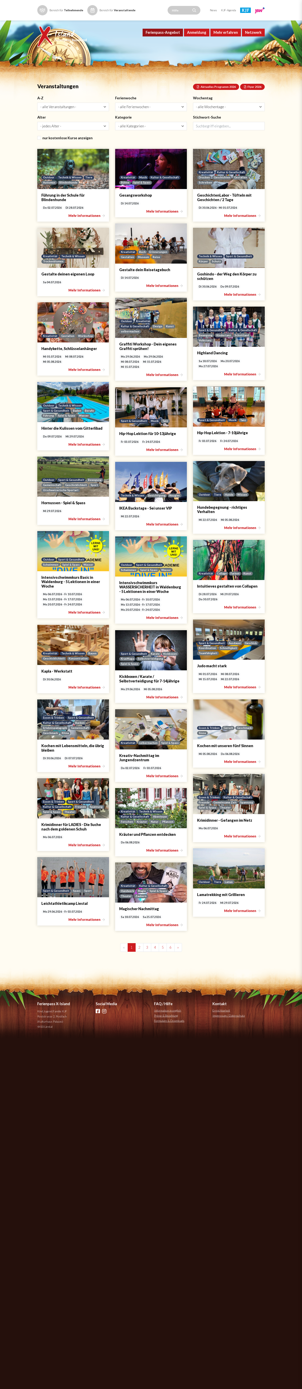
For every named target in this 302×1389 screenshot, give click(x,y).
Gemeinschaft (70, 660)
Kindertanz (185, 509)
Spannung (91, 1148)
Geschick (97, 906)
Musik (183, 192)
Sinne (46, 1078)
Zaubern (180, 1318)
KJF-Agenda (228, 10)
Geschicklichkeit (54, 665)
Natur (77, 1229)
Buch (65, 272)
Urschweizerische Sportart (61, 671)
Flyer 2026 (252, 101)
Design (80, 423)
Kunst (93, 423)
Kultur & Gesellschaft (205, 192)
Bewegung (167, 509)
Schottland (204, 509)
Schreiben (166, 273)
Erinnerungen (81, 272)
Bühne (164, 197)
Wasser (84, 519)
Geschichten (183, 268)
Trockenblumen (53, 353)
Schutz (177, 353)
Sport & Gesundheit (200, 348)
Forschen (49, 1229)
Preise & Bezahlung (166, 1031)
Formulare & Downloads (169, 1036)
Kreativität (167, 192)
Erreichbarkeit (221, 1026)
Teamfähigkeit (52, 917)
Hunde (191, 671)
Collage (184, 846)
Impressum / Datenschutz (228, 1031)
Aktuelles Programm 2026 (216, 101)
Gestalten (202, 268)
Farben (197, 846)
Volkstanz (166, 514)
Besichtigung (79, 746)
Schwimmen (167, 751)
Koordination (52, 912)
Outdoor (49, 192)
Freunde (48, 1148)
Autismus (49, 197)
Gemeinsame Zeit (69, 1148)
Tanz (89, 595)
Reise (79, 277)
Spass (77, 1305)
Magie (181, 1313)
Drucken (165, 268)
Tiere (90, 192)
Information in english (167, 1026)
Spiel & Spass (181, 197)
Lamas (191, 1242)
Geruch (73, 1073)
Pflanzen (91, 1229)
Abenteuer (83, 1224)
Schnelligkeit (74, 912)
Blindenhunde (69, 197)
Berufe (90, 514)
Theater (69, 1154)
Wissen (205, 671)
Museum (66, 277)
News (213, 10)
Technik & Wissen (71, 192)
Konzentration (196, 927)
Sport (73, 665)
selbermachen (52, 429)
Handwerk (167, 1313)
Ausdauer (80, 906)
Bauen (210, 921)
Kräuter (64, 1229)
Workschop (204, 433)
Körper (164, 353)
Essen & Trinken (54, 1073)
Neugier (97, 746)
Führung (48, 519)
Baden (78, 514)
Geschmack (89, 1073)
